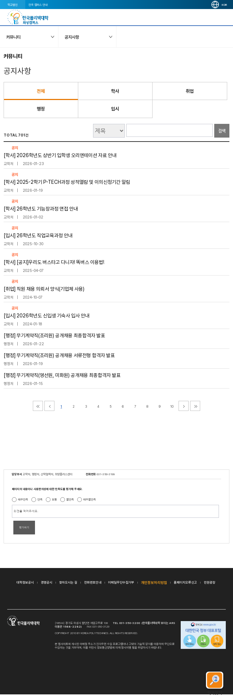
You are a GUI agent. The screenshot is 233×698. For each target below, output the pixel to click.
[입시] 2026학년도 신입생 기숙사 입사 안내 (46, 315)
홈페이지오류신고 (185, 582)
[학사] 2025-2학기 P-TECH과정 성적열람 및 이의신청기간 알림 (67, 182)
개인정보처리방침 (154, 582)
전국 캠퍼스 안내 (38, 4)
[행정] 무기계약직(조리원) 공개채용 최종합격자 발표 (54, 335)
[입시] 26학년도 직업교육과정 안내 (38, 235)
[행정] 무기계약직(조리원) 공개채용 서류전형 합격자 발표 (59, 355)
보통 (54, 499)
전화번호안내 (92, 582)
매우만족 (23, 499)
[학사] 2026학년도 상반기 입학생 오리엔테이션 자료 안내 (60, 155)
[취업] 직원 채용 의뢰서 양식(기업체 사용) (44, 289)
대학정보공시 (25, 582)
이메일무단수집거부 (121, 582)
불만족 (70, 499)
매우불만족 (89, 499)
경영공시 (46, 582)
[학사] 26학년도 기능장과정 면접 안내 (41, 209)
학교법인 (13, 4)
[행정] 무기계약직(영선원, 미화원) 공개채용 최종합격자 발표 (62, 375)
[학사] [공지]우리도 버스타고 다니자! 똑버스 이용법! (54, 262)
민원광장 (209, 582)
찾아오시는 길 (68, 582)
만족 (40, 499)
